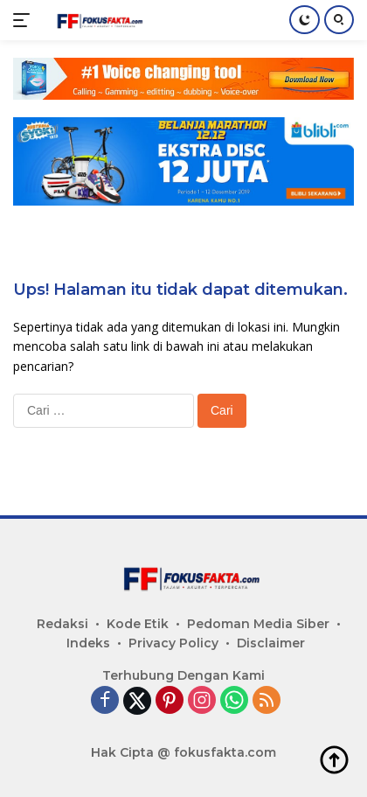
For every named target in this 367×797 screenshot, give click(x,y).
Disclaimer (271, 643)
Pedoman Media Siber (258, 624)
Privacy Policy (173, 643)
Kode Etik (138, 624)
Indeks (88, 643)
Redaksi (62, 624)
